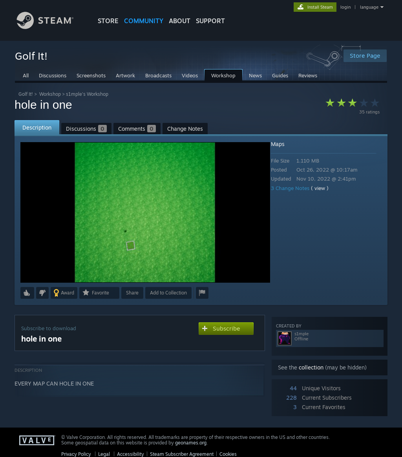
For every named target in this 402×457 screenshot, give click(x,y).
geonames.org (190, 443)
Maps (283, 144)
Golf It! (25, 94)
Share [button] (132, 293)
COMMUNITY (143, 21)
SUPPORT (210, 21)
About (179, 21)
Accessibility (130, 454)
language (369, 7)
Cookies (228, 454)
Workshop (50, 94)
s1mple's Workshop (87, 94)
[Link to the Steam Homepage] (51, 27)
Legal (104, 454)
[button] (27, 293)
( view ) (325, 188)
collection (311, 367)
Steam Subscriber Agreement (182, 454)
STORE (108, 21)
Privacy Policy (76, 454)
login (345, 7)
